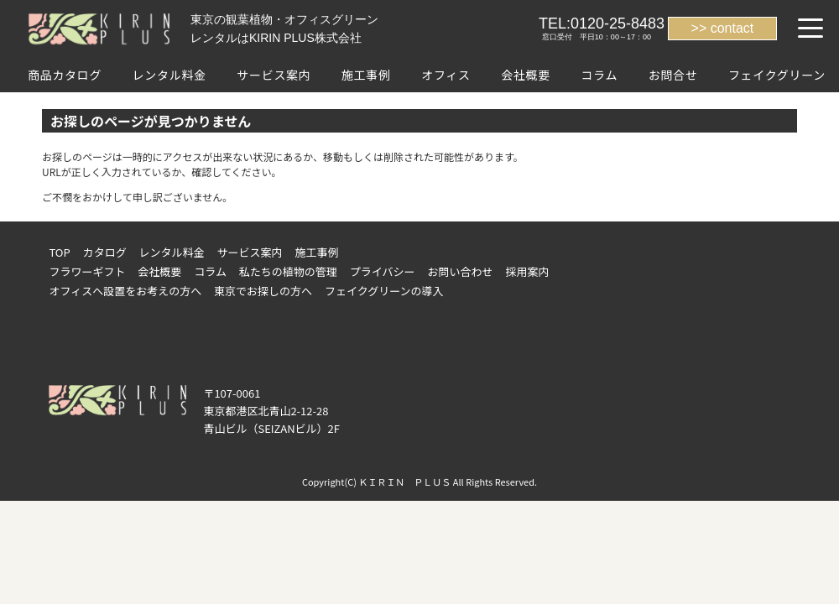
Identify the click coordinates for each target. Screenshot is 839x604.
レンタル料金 (169, 74)
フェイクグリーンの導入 (384, 291)
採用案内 (527, 271)
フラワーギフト (87, 271)
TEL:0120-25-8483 (601, 23)
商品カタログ (65, 74)
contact (732, 28)
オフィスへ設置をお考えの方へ (125, 291)
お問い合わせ (460, 271)
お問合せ (673, 74)
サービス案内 (273, 74)
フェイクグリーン (777, 74)
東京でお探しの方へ (263, 291)
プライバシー (382, 271)
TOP (59, 252)
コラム (599, 74)
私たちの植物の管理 (288, 271)
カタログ (105, 252)
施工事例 (366, 74)
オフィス (446, 74)
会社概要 (525, 74)
